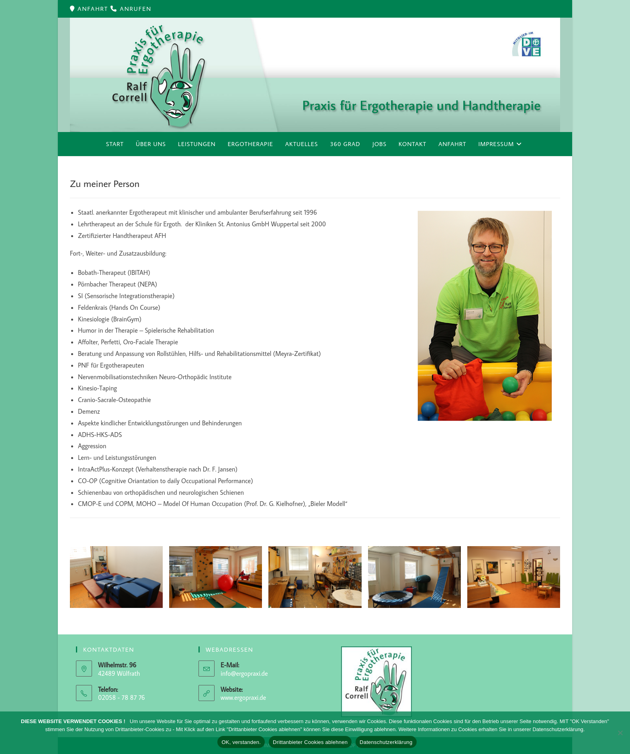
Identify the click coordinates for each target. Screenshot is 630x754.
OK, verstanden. (241, 742)
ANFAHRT (94, 8)
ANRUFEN (135, 8)
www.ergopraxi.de (243, 697)
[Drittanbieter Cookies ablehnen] (620, 733)
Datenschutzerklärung (386, 742)
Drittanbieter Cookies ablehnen (310, 742)
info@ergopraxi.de (244, 673)
